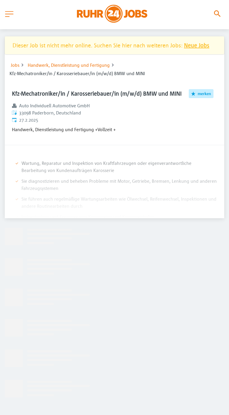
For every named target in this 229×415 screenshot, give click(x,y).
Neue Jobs (196, 45)
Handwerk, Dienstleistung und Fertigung (69, 65)
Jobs (15, 65)
